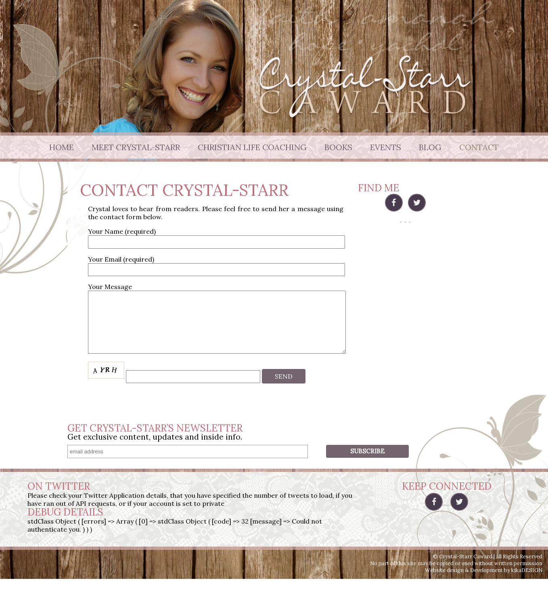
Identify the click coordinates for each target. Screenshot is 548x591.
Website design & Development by (483, 582)
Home (61, 147)
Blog (430, 147)
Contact (479, 147)
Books (338, 147)
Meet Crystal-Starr (136, 147)
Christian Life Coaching (252, 147)
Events (385, 147)
